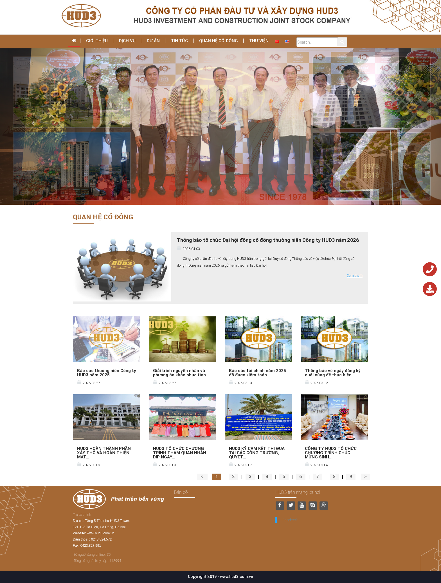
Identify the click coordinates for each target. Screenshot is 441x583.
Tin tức (179, 40)
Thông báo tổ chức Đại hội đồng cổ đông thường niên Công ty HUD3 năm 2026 (268, 240)
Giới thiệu (97, 40)
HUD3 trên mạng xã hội (297, 492)
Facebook (290, 519)
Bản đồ (181, 492)
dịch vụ (127, 40)
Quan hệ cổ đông (218, 40)
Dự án (153, 40)
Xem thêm (355, 275)
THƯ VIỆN (259, 40)
